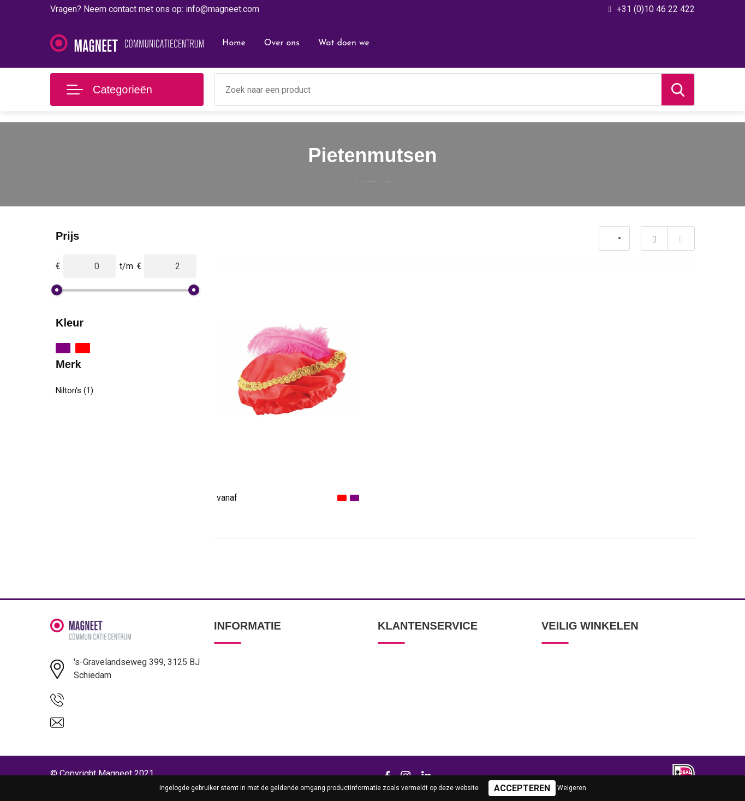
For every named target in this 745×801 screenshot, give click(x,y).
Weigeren (571, 788)
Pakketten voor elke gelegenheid (358, 179)
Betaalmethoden (407, 686)
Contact (392, 662)
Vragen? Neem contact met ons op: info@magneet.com (154, 9)
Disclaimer (560, 733)
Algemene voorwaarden (584, 662)
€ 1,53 (241, 497)
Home (234, 43)
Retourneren (400, 709)
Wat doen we (343, 43)
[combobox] (437, 89)
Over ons (282, 43)
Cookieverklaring (570, 709)
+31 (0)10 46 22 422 (656, 9)
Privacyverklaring (571, 686)
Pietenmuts (238, 469)
